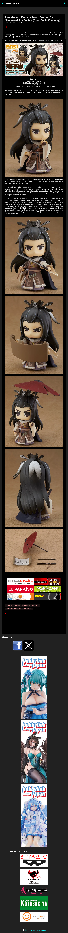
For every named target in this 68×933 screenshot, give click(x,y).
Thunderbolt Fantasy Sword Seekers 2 (19, 608)
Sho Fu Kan (35, 605)
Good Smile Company (13, 605)
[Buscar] (65, 3)
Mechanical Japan (13, 3)
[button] (6, 27)
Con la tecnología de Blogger (34, 930)
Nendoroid (26, 605)
